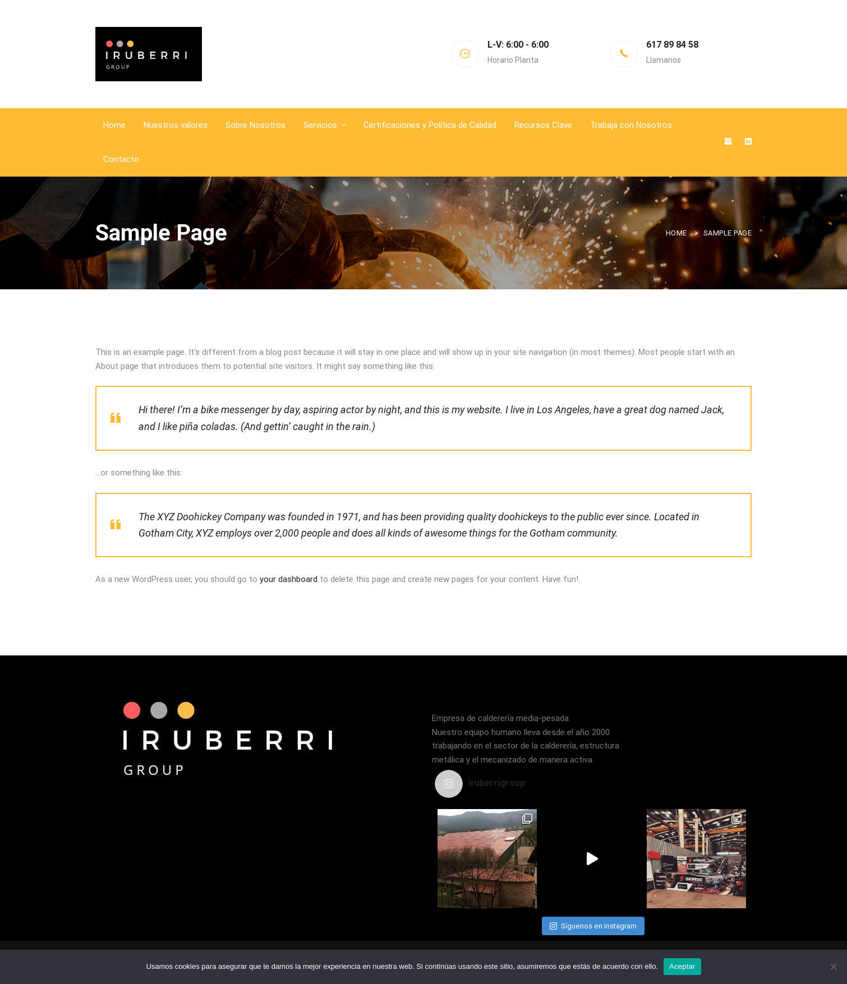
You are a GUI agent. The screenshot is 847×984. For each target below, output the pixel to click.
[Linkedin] (748, 142)
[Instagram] (728, 142)
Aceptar (682, 966)
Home (676, 233)
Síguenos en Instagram (593, 926)
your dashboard (288, 579)
